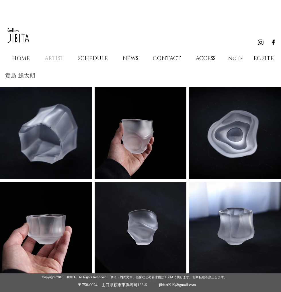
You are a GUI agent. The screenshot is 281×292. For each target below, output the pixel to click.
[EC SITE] (263, 58)
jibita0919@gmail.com (177, 285)
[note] (236, 58)
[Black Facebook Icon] (273, 42)
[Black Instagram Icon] (260, 42)
